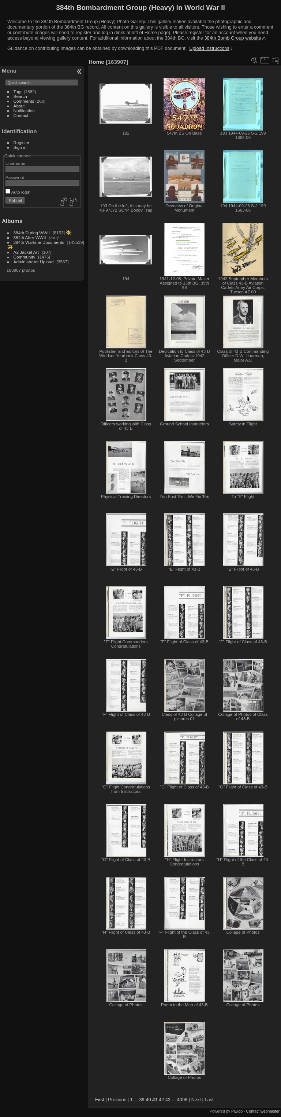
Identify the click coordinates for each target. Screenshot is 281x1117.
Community (24, 256)
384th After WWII (30, 237)
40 (148, 1099)
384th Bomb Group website (233, 38)
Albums (12, 221)
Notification (24, 110)
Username (15, 163)
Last (209, 1099)
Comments (24, 101)
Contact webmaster (263, 1111)
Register (22, 142)
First (99, 1099)
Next (196, 1099)
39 (142, 1099)
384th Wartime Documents (39, 242)
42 (161, 1099)
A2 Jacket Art (26, 252)
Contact (21, 115)
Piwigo (237, 1111)
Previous (117, 1099)
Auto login (17, 192)
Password (15, 177)
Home (96, 62)
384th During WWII (32, 232)
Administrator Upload (34, 261)
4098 (182, 1099)
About (19, 105)
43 (168, 1099)
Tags (18, 91)
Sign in (20, 147)
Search (20, 96)
